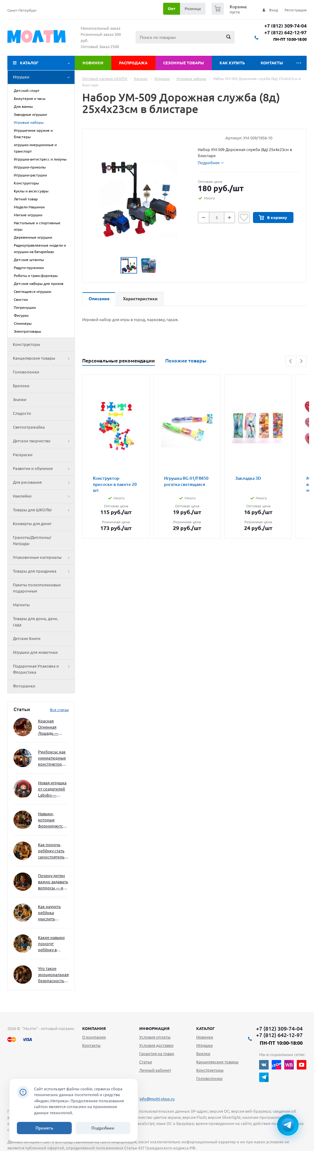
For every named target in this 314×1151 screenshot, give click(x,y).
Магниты (21, 605)
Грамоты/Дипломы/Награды (32, 540)
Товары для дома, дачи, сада (35, 621)
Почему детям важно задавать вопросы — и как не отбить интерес (53, 882)
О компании (94, 1037)
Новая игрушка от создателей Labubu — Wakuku (52, 789)
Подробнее (102, 1128)
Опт (171, 8)
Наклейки (44, 496)
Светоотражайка (29, 427)
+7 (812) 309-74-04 (285, 26)
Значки (19, 399)
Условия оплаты (154, 1037)
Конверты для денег (32, 523)
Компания (94, 1028)
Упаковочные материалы (44, 557)
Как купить (232, 63)
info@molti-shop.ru (157, 1099)
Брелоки (21, 386)
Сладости (22, 413)
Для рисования (44, 482)
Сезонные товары (183, 63)
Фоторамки (24, 686)
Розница (193, 8)
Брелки (203, 1053)
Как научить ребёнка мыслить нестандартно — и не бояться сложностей (52, 913)
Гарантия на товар (156, 1053)
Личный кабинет (155, 1070)
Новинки (92, 63)
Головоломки (26, 372)
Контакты (272, 63)
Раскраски (23, 454)
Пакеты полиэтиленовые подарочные (37, 588)
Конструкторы (26, 344)
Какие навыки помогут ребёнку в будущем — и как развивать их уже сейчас (51, 944)
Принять (44, 1128)
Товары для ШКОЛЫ (44, 510)
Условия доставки (156, 1045)
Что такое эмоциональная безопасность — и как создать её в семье (53, 975)
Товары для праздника (44, 571)
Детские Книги (26, 638)
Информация (154, 1028)
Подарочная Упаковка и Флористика (44, 669)
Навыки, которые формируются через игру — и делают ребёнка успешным (52, 820)
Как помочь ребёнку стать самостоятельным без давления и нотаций (53, 851)
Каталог (29, 63)
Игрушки (44, 77)
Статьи (145, 1062)
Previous (291, 361)
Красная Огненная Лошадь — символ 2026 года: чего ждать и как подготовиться (52, 727)
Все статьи (59, 710)
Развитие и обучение (44, 468)
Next (301, 361)
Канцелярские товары (44, 358)
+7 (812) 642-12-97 (285, 32)
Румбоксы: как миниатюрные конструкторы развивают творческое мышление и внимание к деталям (52, 758)
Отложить (244, 217)
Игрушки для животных (35, 652)
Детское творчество (44, 441)
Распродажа (133, 63)
